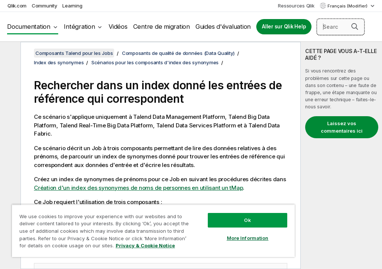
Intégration (79, 26)
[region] (153, 230)
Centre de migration (161, 26)
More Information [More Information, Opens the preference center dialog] (248, 238)
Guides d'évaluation (223, 26)
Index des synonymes (59, 62)
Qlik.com (16, 6)
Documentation (28, 26)
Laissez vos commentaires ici (342, 127)
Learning (72, 6)
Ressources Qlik (296, 6)
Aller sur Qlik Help (284, 27)
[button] (354, 26)
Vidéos (118, 26)
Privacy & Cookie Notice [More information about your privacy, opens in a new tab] (145, 245)
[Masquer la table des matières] (9, 53)
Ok (247, 220)
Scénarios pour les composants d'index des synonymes (155, 62)
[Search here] (340, 27)
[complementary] (341, 155)
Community (44, 6)
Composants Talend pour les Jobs (74, 53)
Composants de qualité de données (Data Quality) (178, 53)
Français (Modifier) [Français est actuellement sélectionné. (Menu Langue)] (348, 6)
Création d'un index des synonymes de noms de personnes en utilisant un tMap (138, 187)
